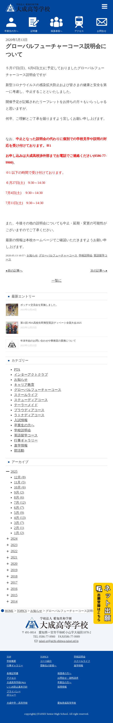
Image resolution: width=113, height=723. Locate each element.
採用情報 (62, 686)
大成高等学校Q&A (16, 682)
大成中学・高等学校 (17, 702)
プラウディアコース (29, 410)
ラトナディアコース (29, 415)
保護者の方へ (64, 673)
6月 (16, 507)
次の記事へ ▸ (99, 270)
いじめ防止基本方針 (17, 686)
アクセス (11, 678)
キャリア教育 (24, 384)
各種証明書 (12, 673)
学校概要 (11, 661)
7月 (16, 502)
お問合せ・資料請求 (67, 678)
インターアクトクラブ (31, 374)
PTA (17, 369)
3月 (16, 523)
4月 (16, 518)
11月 (17, 482)
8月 (16, 497)
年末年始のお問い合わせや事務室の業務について (48, 340)
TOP (9, 656)
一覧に (57, 280)
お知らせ (32, 255)
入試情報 (21, 420)
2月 (16, 528)
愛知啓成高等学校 (66, 702)
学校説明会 (85, 255)
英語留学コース (26, 435)
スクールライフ (26, 395)
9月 (16, 492)
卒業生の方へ (24, 425)
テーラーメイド (26, 405)
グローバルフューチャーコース (58, 255)
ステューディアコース (31, 400)
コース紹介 (46, 661)
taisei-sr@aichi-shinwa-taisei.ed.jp (58, 641)
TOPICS (44, 656)
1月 (16, 533)
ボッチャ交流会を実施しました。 (39, 304)
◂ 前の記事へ (14, 270)
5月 (16, 512)
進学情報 (21, 445)
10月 (17, 487)
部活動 (19, 450)
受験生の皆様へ (48, 665)
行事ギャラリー (26, 440)
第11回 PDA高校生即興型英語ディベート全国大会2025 (51, 322)
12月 (17, 477)
